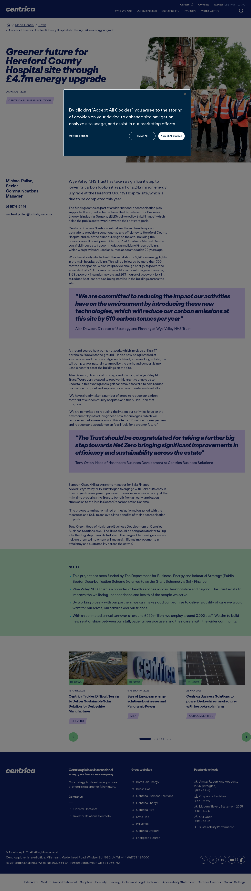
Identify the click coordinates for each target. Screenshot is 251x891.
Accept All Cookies (171, 135)
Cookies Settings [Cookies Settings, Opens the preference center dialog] (78, 135)
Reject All (142, 135)
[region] (127, 122)
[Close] (185, 94)
